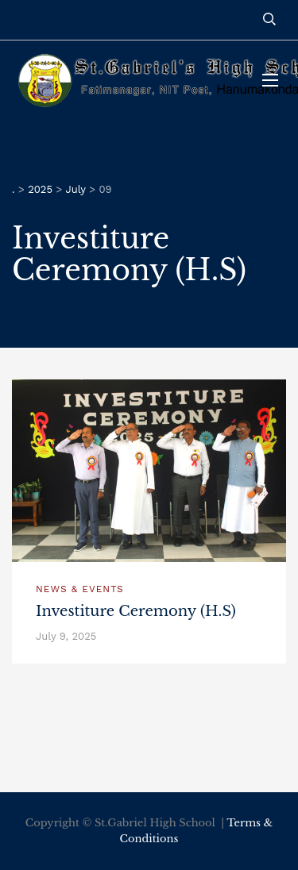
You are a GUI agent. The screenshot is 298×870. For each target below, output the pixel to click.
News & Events (80, 589)
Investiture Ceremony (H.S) (136, 611)
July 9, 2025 (66, 636)
